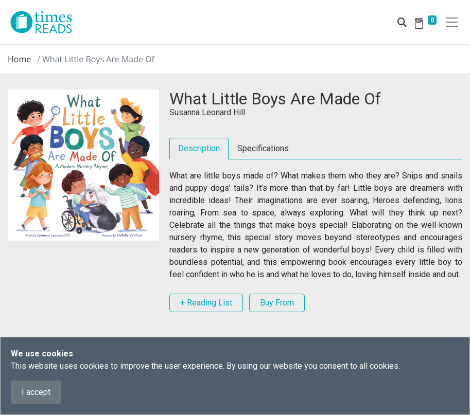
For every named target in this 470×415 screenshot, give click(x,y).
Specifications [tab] (263, 148)
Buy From (277, 303)
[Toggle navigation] (452, 22)
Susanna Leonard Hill (207, 112)
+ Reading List (206, 303)
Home (19, 59)
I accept (36, 392)
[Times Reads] (45, 22)
